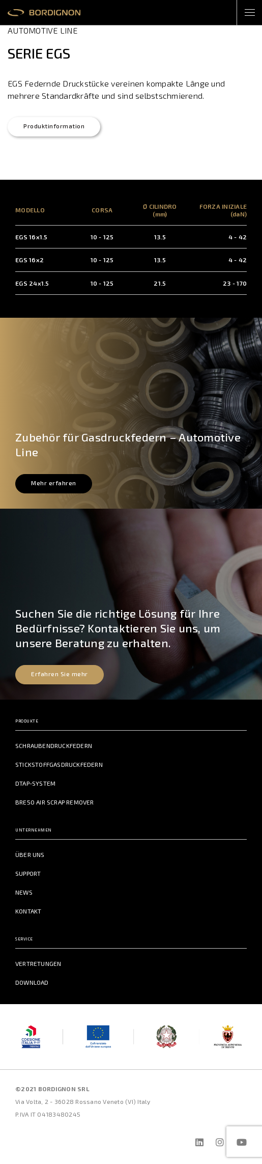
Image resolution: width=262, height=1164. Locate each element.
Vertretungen (38, 963)
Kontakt (28, 910)
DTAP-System (35, 783)
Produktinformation (53, 125)
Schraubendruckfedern (53, 745)
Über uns (30, 854)
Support (28, 873)
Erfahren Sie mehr (59, 673)
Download (32, 982)
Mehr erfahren (53, 482)
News (24, 892)
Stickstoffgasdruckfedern (59, 764)
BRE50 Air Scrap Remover (54, 802)
